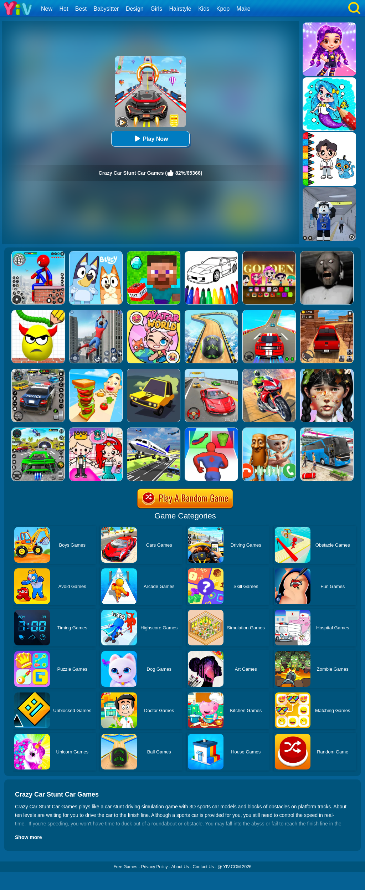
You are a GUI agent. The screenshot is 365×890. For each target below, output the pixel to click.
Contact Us (203, 866)
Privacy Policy (154, 866)
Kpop (223, 9)
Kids (203, 9)
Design (135, 9)
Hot (63, 9)
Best (81, 9)
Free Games (125, 866)
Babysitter (106, 9)
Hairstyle (180, 9)
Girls (156, 9)
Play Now (150, 138)
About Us (180, 866)
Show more (28, 837)
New (46, 9)
